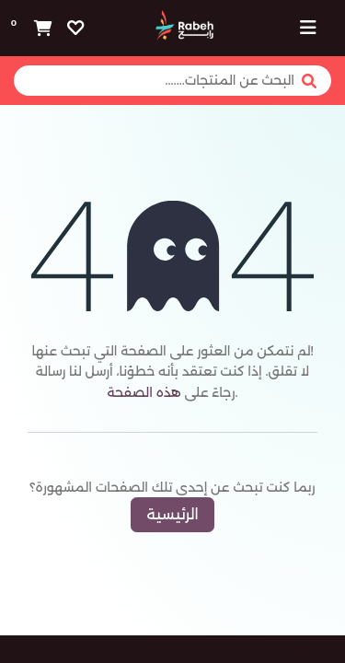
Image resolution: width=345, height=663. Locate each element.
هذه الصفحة (143, 392)
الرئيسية (172, 514)
